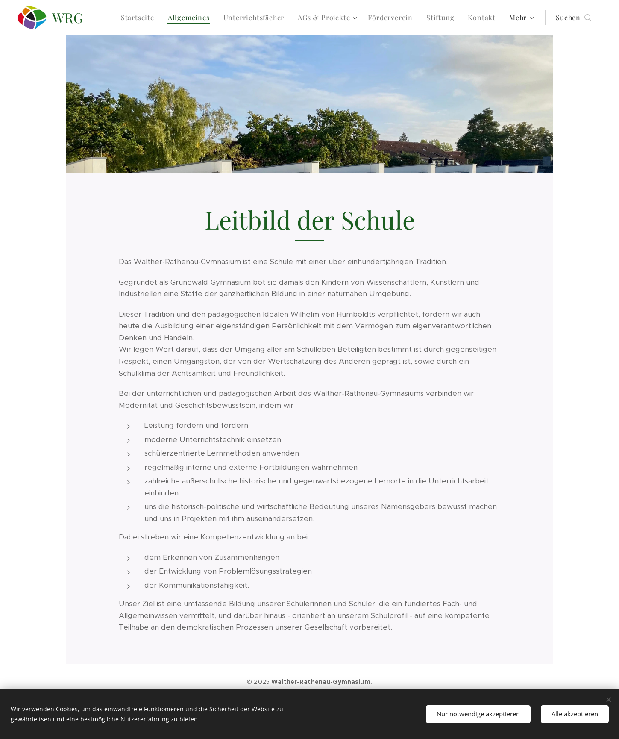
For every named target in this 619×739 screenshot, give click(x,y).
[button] (573, 17)
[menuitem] (140, 17)
